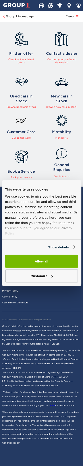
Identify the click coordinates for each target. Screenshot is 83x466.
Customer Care (21, 137)
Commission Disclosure (15, 302)
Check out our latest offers (21, 61)
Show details (58, 247)
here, (18, 330)
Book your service (21, 177)
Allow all (41, 261)
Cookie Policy (9, 296)
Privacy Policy (10, 290)
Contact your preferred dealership (61, 61)
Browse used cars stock (21, 106)
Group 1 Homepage (18, 16)
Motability (61, 137)
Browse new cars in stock (61, 106)
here (52, 405)
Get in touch (61, 176)
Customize (42, 276)
